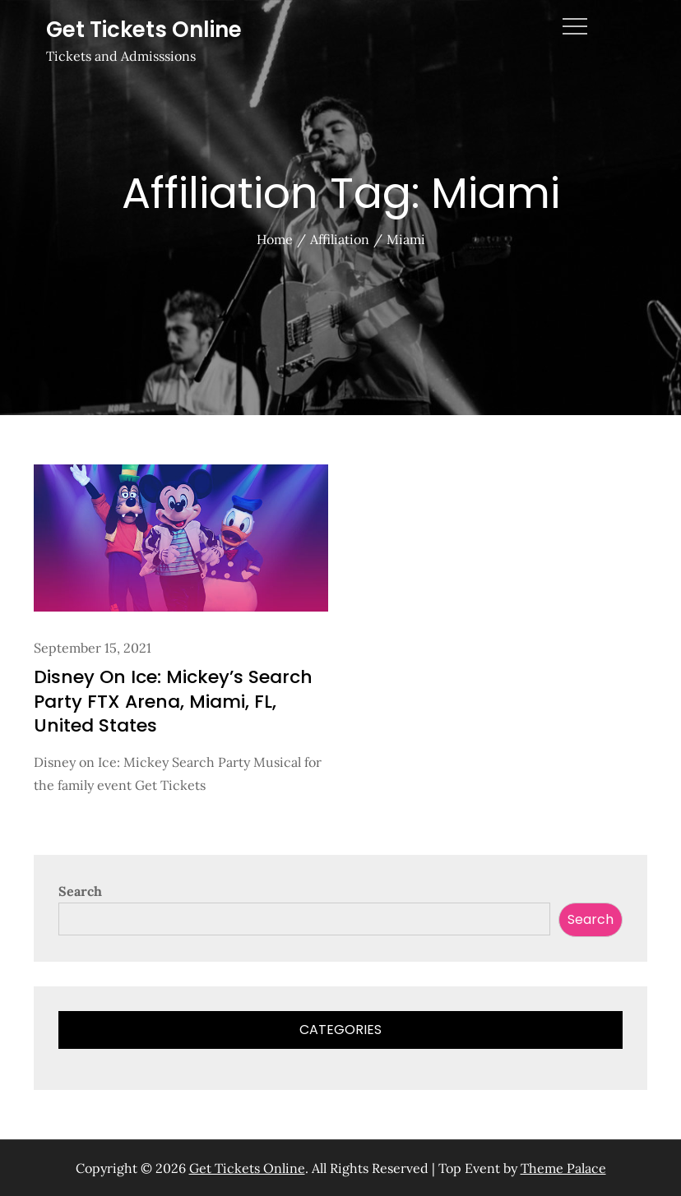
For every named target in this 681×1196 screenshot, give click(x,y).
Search (80, 891)
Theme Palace (563, 1168)
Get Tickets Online (144, 29)
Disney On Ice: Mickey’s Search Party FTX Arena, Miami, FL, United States (173, 701)
